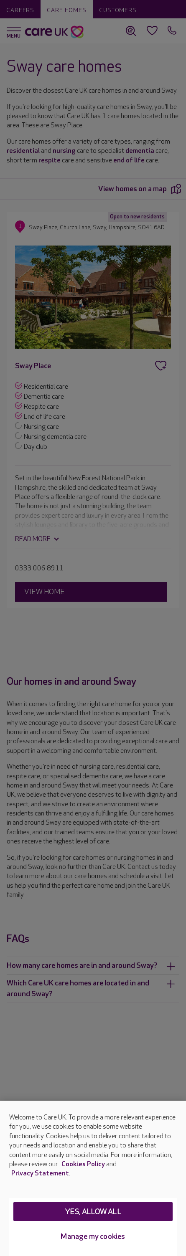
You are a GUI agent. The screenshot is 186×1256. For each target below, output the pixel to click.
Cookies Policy (83, 1164)
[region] (93, 1178)
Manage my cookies (93, 1236)
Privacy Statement (40, 1174)
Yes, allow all (93, 1212)
